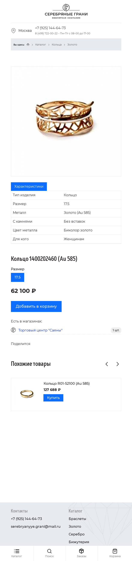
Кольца (57, 44)
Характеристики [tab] (28, 186)
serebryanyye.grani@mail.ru (36, 527)
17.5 (18, 277)
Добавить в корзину (36, 306)
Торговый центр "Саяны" (40, 330)
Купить (53, 398)
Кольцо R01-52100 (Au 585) (67, 384)
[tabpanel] (66, 217)
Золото (72, 44)
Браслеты (77, 519)
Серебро (77, 534)
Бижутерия (79, 542)
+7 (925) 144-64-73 (50, 28)
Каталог (40, 44)
